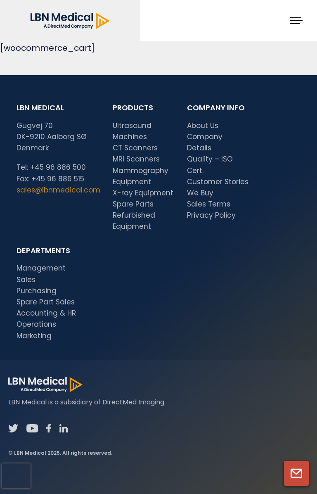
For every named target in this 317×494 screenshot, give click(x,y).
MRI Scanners (136, 159)
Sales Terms (208, 204)
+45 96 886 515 (57, 179)
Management (41, 268)
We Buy (200, 193)
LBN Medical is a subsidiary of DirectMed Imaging (86, 402)
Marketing (34, 336)
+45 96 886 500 (58, 167)
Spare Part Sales (46, 302)
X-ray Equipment (143, 193)
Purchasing (37, 291)
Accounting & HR (46, 313)
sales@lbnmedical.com (58, 190)
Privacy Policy (211, 215)
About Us (202, 126)
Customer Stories (217, 182)
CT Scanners (135, 148)
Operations (36, 324)
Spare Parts (133, 204)
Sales (26, 280)
